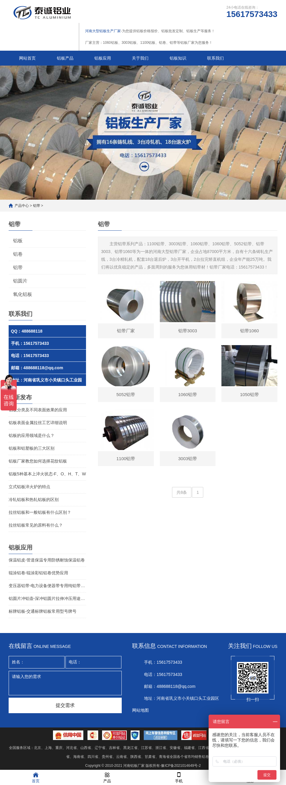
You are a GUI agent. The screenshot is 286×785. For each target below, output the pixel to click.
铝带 (36, 206)
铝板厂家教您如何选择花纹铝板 (38, 461)
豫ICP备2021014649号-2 (181, 766)
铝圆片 (20, 280)
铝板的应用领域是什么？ (31, 435)
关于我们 (140, 58)
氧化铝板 (22, 294)
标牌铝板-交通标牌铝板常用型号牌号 (43, 611)
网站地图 (140, 710)
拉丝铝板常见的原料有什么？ (36, 525)
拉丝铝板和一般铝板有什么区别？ (40, 512)
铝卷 (18, 254)
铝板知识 (178, 58)
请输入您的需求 (65, 683)
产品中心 (22, 206)
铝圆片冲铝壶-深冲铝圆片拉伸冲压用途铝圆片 (47, 598)
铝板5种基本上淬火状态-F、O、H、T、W (47, 473)
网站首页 (27, 58)
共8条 (181, 492)
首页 (36, 777)
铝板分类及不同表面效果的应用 (38, 409)
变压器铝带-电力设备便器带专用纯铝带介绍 (47, 585)
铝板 (18, 240)
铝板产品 (65, 58)
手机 (179, 777)
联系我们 (215, 58)
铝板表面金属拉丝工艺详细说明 (38, 422)
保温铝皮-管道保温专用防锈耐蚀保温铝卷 (47, 560)
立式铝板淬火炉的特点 (29, 486)
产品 (107, 777)
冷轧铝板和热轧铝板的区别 (34, 499)
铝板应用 (102, 58)
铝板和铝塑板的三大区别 (31, 448)
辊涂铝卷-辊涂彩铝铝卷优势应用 (38, 572)
